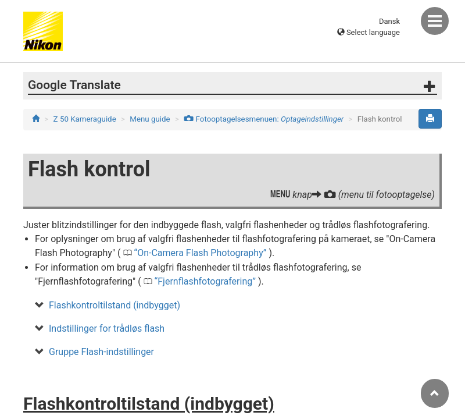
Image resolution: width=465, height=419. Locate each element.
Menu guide (150, 119)
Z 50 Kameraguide (84, 119)
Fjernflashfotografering (205, 281)
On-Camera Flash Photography (200, 252)
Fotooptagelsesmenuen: (264, 119)
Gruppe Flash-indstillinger (101, 351)
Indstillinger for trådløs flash (106, 328)
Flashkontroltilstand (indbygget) (114, 305)
